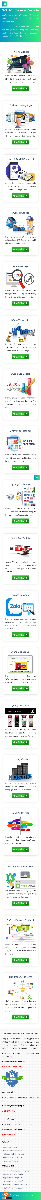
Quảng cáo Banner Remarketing (17, 1184)
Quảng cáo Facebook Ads (14, 1181)
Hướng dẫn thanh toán (13, 1151)
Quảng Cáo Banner (20, 484)
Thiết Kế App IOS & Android (20, 159)
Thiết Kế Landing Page (20, 105)
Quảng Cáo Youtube (21, 538)
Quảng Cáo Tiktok (20, 705)
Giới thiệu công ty (11, 1147)
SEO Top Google (20, 266)
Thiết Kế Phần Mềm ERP (20, 977)
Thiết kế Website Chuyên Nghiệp (16, 1171)
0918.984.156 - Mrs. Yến (12, 1066)
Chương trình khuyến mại (14, 1154)
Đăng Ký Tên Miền (20, 813)
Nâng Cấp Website (20, 320)
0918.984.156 (9, 1111)
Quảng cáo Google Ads (13, 1178)
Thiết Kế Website (20, 52)
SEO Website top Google (14, 1188)
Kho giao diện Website (13, 1157)
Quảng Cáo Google (20, 374)
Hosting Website (20, 759)
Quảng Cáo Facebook (20, 430)
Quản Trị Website (20, 212)
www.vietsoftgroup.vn (24, 1195)
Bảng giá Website (11, 1161)
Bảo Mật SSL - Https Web (20, 866)
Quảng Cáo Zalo (20, 595)
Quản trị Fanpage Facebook (20, 920)
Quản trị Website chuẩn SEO (15, 1174)
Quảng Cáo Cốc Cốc (20, 652)
